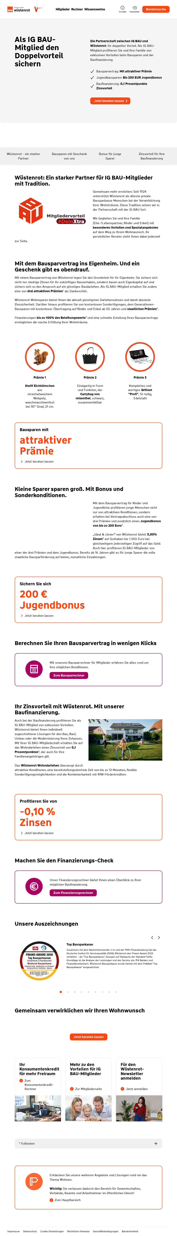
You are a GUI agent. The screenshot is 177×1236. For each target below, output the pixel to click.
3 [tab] (74, 992)
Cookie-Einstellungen (52, 1231)
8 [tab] (109, 992)
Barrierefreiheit (130, 1231)
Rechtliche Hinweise (78, 1231)
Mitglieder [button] (63, 9)
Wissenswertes (94, 9)
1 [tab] (60, 992)
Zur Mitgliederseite (86, 1089)
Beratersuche (156, 9)
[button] (152, 938)
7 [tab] (102, 992)
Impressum (13, 1231)
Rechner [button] (77, 9)
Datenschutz (30, 1231)
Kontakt (122, 9)
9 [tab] (116, 992)
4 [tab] (81, 992)
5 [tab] (88, 992)
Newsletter (135, 9)
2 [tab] (67, 992)
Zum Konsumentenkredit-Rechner (36, 1085)
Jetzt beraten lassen (111, 101)
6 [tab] (95, 992)
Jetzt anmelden (134, 1089)
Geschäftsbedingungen (105, 1231)
